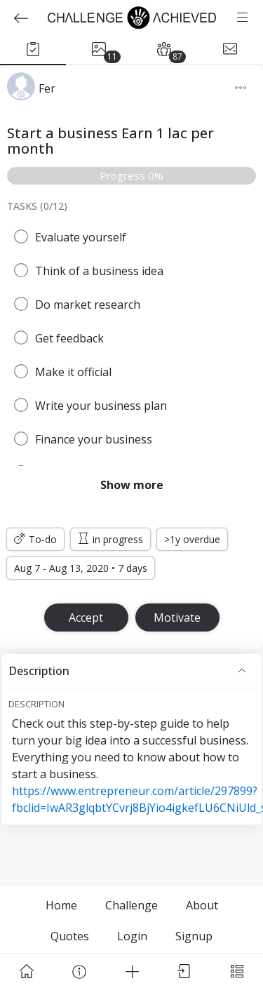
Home (61, 905)
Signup (194, 936)
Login (132, 936)
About (202, 905)
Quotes (69, 936)
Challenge (131, 905)
